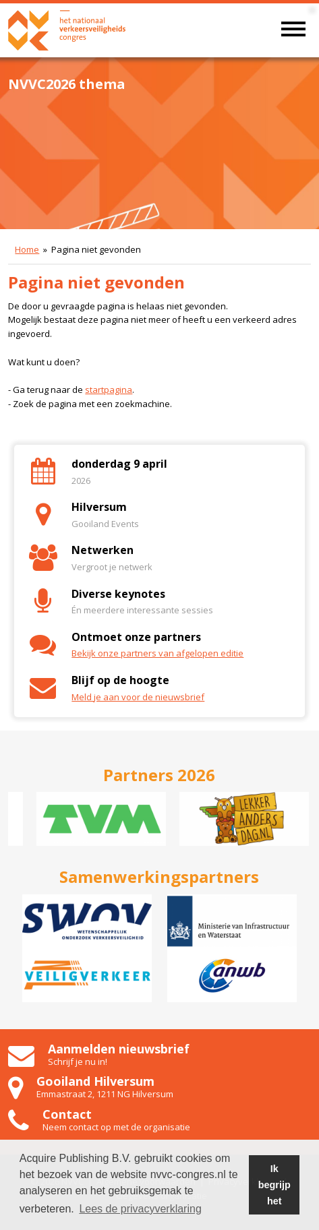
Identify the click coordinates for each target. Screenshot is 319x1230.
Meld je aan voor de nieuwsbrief (137, 697)
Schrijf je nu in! (77, 1061)
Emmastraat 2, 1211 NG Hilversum (104, 1094)
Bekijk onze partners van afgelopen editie (157, 653)
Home (27, 249)
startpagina (108, 389)
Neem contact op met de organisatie (116, 1127)
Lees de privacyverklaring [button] (140, 1208)
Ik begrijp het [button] (274, 1184)
